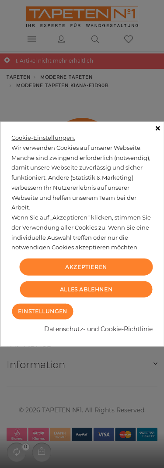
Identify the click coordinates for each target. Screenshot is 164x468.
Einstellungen (42, 311)
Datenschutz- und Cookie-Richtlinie (98, 329)
